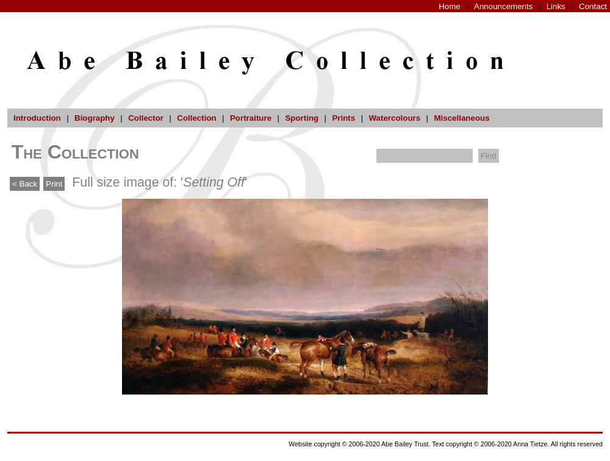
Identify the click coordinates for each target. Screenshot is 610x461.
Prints (343, 118)
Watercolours (395, 118)
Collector (145, 118)
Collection (196, 118)
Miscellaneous (461, 118)
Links (556, 6)
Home (450, 6)
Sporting (301, 118)
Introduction (37, 118)
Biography (94, 118)
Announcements (503, 6)
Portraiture (250, 118)
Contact (593, 6)
